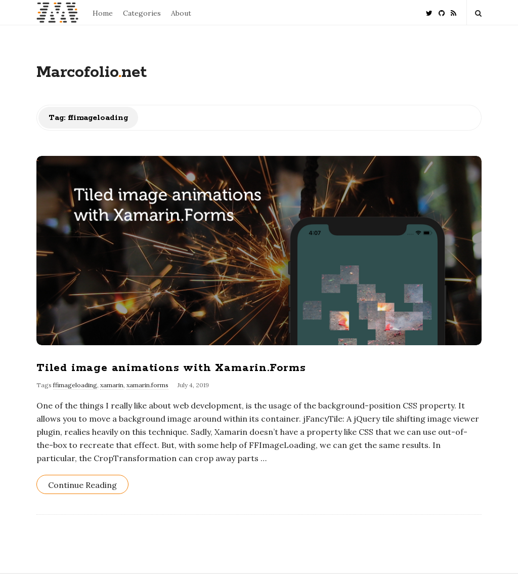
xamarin (111, 385)
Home (103, 13)
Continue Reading (82, 485)
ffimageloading (75, 385)
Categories (142, 13)
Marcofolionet (91, 72)
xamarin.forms (147, 385)
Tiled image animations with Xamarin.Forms (171, 368)
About (181, 13)
